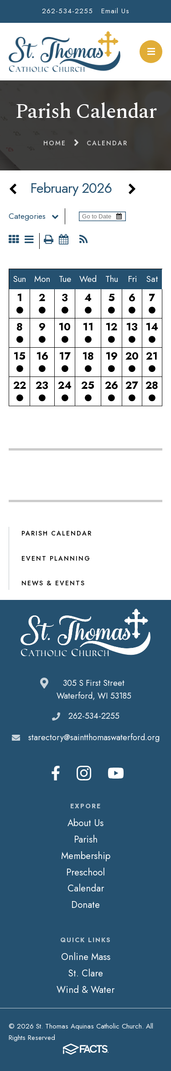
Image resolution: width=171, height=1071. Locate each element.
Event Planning (56, 558)
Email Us (115, 11)
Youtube (116, 773)
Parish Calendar (56, 533)
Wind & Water (85, 990)
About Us (85, 823)
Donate (85, 905)
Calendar (85, 888)
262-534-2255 (67, 11)
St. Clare (85, 973)
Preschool (85, 872)
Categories (37, 216)
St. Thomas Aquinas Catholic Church (64, 51)
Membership (85, 856)
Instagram (84, 773)
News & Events (53, 583)
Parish (86, 839)
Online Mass (85, 957)
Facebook (55, 773)
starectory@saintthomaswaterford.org (94, 737)
